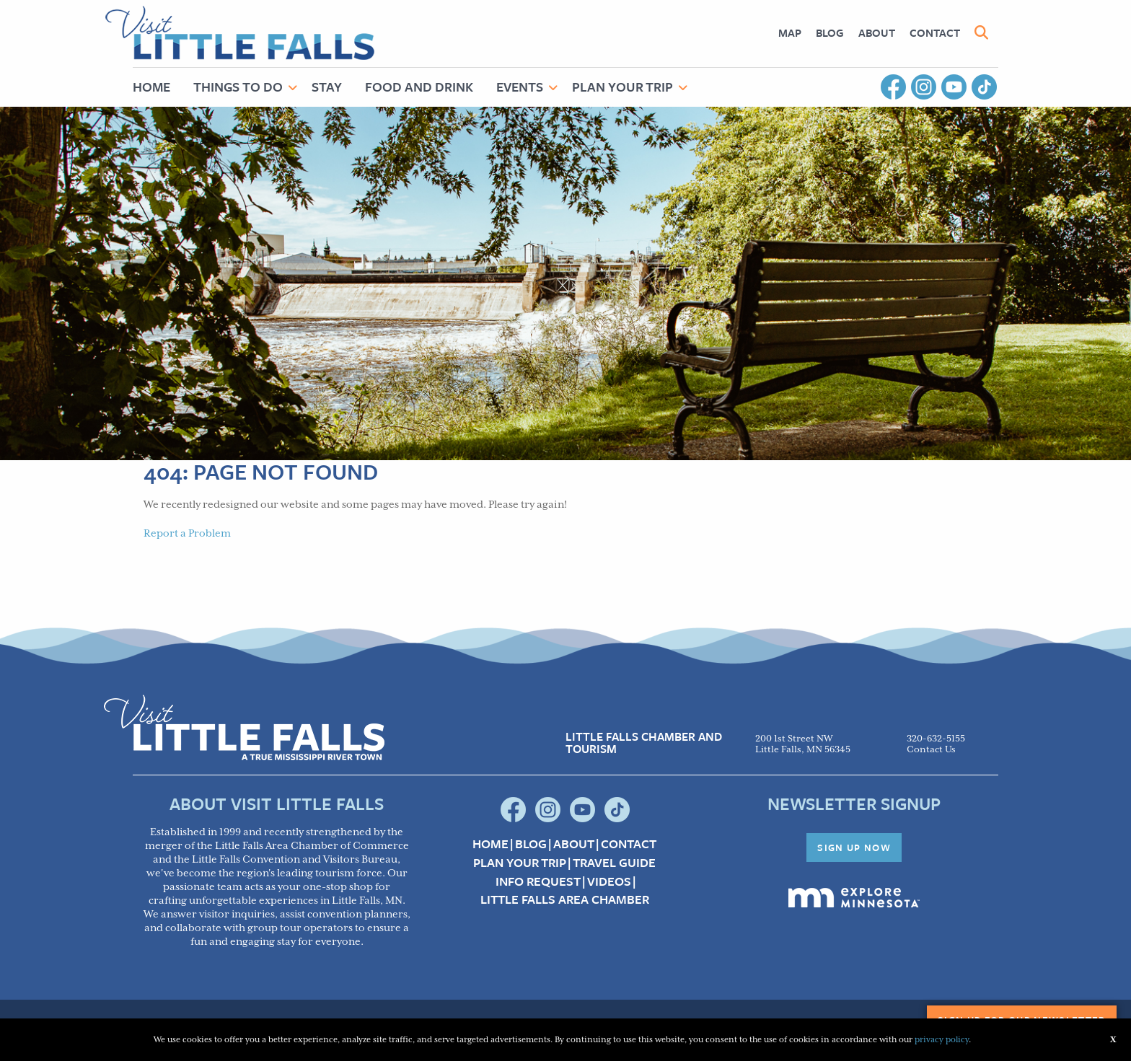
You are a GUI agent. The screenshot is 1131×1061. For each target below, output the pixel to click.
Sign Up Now (854, 847)
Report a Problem (187, 534)
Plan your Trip (519, 862)
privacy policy (942, 1039)
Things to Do (238, 86)
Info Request (538, 881)
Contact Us (931, 749)
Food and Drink (419, 86)
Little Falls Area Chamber (564, 899)
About (876, 32)
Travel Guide (614, 862)
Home (151, 86)
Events (519, 86)
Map (789, 32)
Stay (327, 86)
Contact (935, 32)
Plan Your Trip (622, 86)
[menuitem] (790, 33)
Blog (830, 32)
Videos (609, 881)
